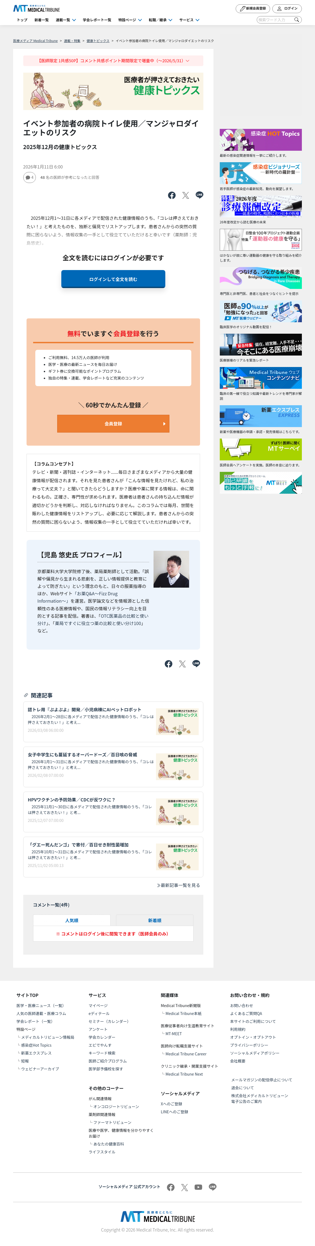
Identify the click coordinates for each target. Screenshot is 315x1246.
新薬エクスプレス (36, 1053)
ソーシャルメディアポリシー (255, 1053)
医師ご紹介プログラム (108, 1061)
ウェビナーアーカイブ (40, 1069)
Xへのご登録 (171, 1103)
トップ (22, 19)
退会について (242, 1087)
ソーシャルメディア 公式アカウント (129, 1186)
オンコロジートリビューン (116, 1106)
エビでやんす (100, 1045)
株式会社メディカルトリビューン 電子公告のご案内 (261, 1098)
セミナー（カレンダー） (110, 1021)
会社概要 (237, 1061)
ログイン (287, 9)
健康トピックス (97, 40)
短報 (25, 1061)
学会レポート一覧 (97, 19)
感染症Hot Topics (36, 1045)
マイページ (98, 1005)
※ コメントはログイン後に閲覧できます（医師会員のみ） (113, 933)
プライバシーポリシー (249, 1045)
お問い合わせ (241, 1005)
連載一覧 (63, 19)
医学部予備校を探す (106, 1069)
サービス (186, 19)
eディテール (99, 1013)
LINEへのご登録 (174, 1111)
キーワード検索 (102, 1053)
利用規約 (237, 1029)
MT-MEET (174, 1033)
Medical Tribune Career (186, 1053)
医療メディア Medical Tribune (35, 40)
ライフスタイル (102, 1152)
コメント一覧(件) (51, 904)
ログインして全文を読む (113, 279)
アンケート (98, 1029)
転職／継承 (158, 19)
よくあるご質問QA (246, 1013)
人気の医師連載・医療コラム (41, 1013)
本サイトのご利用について (253, 1021)
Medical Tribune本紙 (184, 1013)
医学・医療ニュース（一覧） (41, 1005)
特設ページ (127, 19)
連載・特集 (72, 40)
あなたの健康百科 (108, 1144)
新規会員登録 (253, 9)
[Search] (279, 19)
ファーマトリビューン (112, 1122)
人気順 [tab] (71, 920)
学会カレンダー (102, 1037)
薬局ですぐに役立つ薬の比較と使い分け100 (98, 623)
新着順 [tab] (154, 920)
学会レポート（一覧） (35, 1021)
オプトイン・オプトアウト (253, 1037)
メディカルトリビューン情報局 (47, 1037)
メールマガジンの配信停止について (262, 1079)
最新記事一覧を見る (178, 885)
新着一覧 (41, 19)
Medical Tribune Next (184, 1074)
